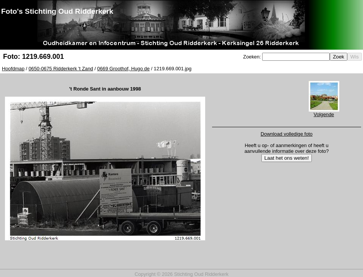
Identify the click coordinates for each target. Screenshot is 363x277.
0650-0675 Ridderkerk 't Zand (61, 68)
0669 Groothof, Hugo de (123, 68)
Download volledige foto (287, 134)
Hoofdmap (13, 68)
